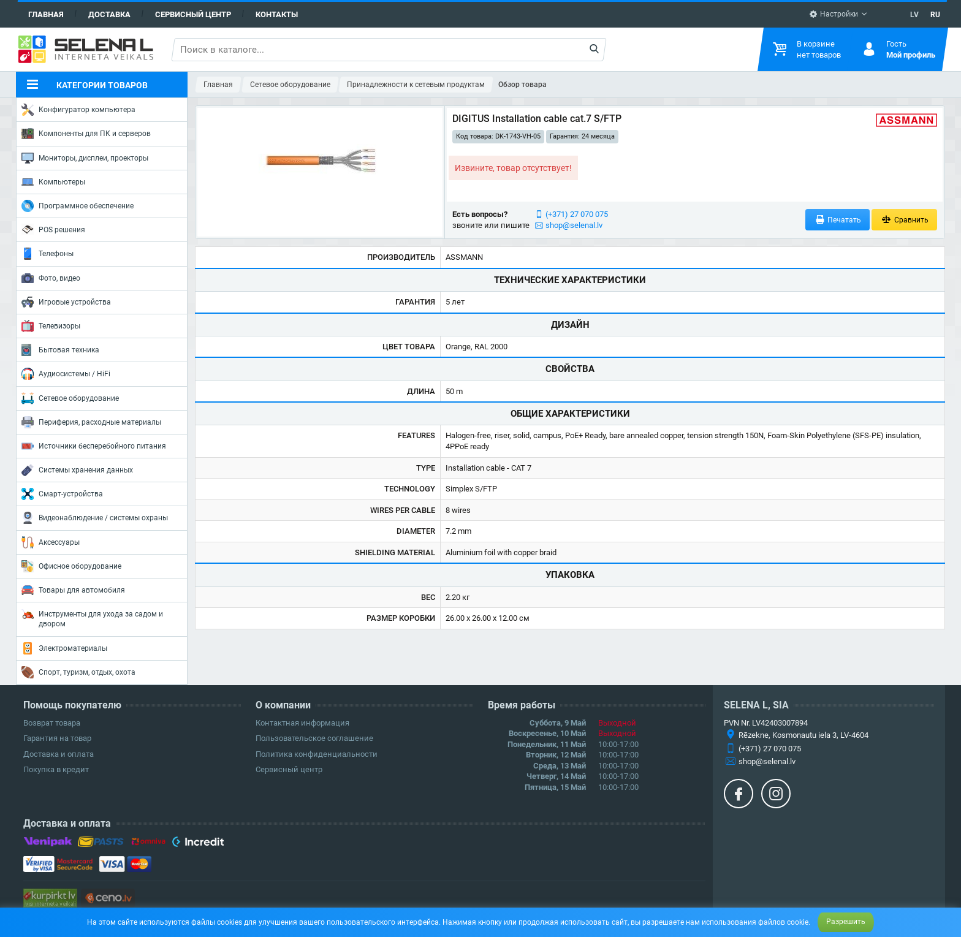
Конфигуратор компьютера (78, 110)
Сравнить (904, 220)
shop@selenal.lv (573, 225)
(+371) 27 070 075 (576, 214)
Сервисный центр (193, 14)
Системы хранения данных (77, 470)
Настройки (833, 14)
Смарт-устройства (62, 494)
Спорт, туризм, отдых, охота (78, 672)
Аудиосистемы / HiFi (65, 374)
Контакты (277, 14)
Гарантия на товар (57, 738)
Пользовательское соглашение (314, 738)
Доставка (109, 14)
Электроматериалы (64, 648)
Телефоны (47, 254)
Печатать (838, 220)
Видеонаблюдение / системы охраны (94, 518)
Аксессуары (50, 542)
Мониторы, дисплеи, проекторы (84, 158)
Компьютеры (53, 182)
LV (914, 14)
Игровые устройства (66, 302)
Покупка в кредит (56, 769)
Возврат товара (51, 722)
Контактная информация (302, 722)
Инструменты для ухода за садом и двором (92, 618)
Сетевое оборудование (70, 398)
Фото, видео (50, 278)
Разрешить (845, 921)
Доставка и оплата (58, 754)
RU (935, 14)
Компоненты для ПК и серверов (86, 133)
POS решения (53, 229)
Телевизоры (50, 326)
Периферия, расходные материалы (91, 422)
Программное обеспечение (77, 206)
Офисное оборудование (71, 566)
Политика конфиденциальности (317, 754)
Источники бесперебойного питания (93, 446)
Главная (46, 14)
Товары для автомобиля (73, 590)
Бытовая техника (60, 350)
